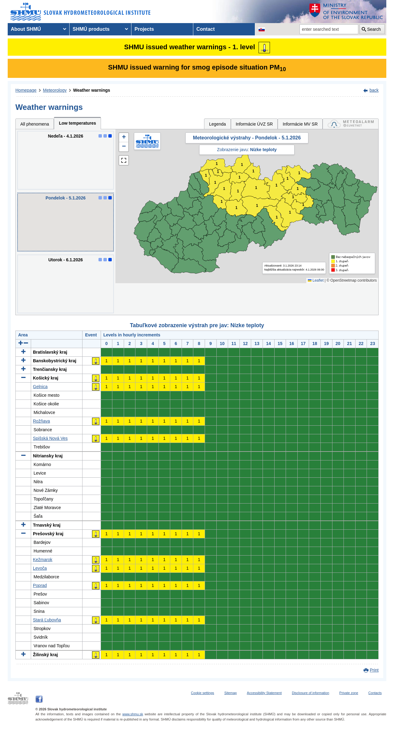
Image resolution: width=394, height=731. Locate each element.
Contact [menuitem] (205, 29)
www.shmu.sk (132, 714)
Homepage (26, 90)
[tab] (351, 123)
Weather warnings (91, 90)
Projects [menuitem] (144, 29)
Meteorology (55, 90)
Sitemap (230, 693)
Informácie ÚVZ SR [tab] (254, 124)
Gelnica (40, 386)
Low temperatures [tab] (77, 123)
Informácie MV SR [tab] (300, 124)
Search (374, 29)
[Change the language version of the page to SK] (261, 29)
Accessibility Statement (264, 693)
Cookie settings (202, 693)
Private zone (348, 693)
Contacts (375, 693)
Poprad (40, 585)
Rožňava (41, 421)
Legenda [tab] (217, 124)
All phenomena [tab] (34, 124)
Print (374, 670)
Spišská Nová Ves (50, 438)
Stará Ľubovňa (47, 619)
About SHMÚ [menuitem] (26, 29)
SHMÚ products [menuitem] (91, 29)
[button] (123, 137)
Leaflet (316, 280)
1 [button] (206, 176)
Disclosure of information (310, 693)
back (374, 90)
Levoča (40, 568)
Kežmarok (42, 559)
